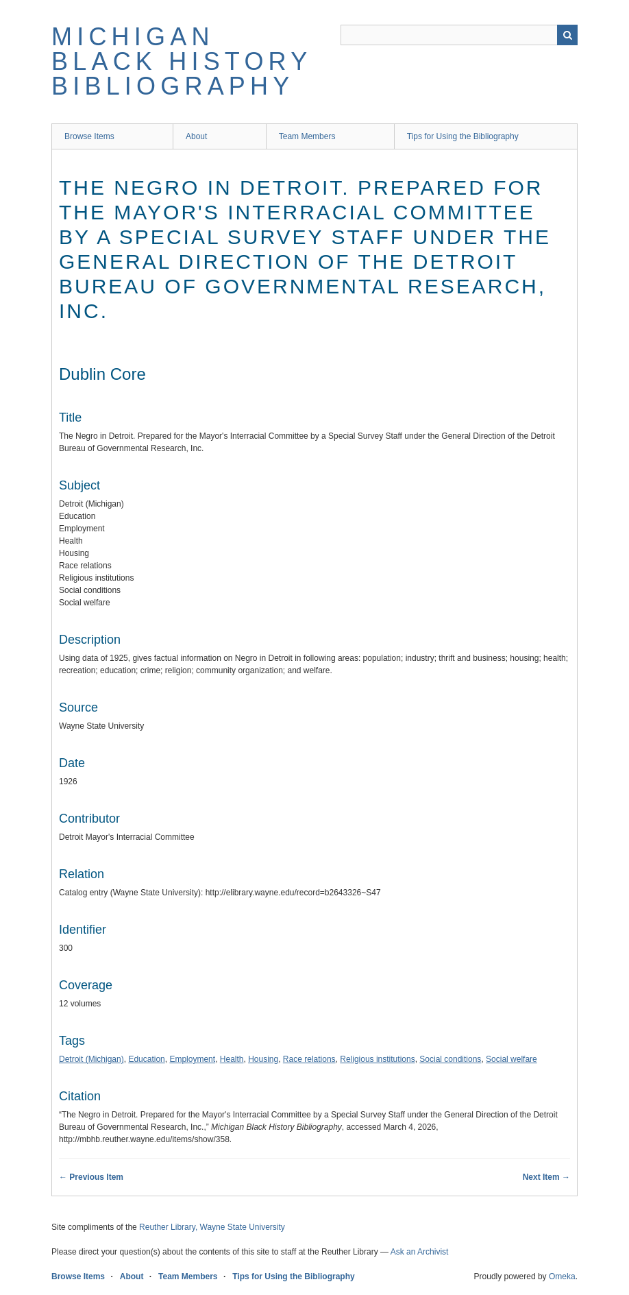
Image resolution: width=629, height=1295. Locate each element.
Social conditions (450, 1059)
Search (567, 35)
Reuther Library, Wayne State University (212, 1227)
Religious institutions (377, 1059)
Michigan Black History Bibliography (181, 61)
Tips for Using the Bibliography (463, 136)
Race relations (309, 1059)
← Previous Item (91, 1177)
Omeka (562, 1276)
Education (146, 1059)
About (196, 136)
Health (232, 1059)
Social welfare (511, 1059)
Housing (263, 1059)
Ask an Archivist (420, 1252)
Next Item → (546, 1177)
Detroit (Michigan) (91, 1059)
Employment (192, 1059)
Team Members (307, 136)
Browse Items (89, 136)
